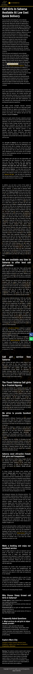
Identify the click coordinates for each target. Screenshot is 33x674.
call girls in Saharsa (13, 328)
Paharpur (15, 642)
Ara (21, 644)
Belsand (20, 642)
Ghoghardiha (5, 646)
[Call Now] (31, 334)
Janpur (18, 644)
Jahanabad (12, 646)
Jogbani (10, 644)
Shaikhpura (5, 644)
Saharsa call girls (9, 174)
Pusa (14, 644)
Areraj (24, 642)
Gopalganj (5, 642)
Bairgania (24, 644)
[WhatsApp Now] (31, 339)
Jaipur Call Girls (16, 670)
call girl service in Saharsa (17, 65)
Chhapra (10, 642)
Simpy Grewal (21, 533)
